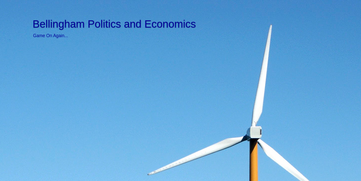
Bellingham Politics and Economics (114, 24)
